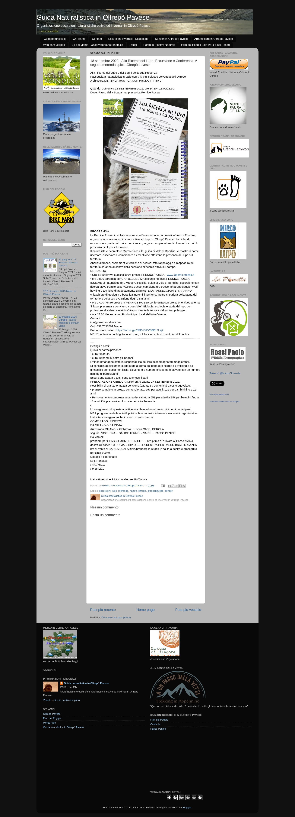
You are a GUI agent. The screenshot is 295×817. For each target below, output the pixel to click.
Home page (145, 610)
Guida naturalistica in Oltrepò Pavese (86, 683)
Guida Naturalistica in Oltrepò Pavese (92, 17)
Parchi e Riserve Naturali (159, 44)
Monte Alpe (49, 722)
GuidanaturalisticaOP (219, 394)
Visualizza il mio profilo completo (61, 700)
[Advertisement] (178, 760)
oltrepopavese (155, 490)
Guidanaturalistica (55, 38)
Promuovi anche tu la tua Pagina (224, 401)
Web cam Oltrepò (54, 44)
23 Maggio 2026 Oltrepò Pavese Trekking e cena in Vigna (69, 321)
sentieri (169, 490)
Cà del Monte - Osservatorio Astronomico (97, 44)
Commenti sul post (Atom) (116, 617)
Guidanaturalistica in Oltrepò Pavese (63, 727)
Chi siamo (79, 38)
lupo (114, 490)
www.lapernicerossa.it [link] (180, 274)
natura (133, 490)
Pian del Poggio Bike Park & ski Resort (205, 44)
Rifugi (133, 44)
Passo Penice (158, 728)
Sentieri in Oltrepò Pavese (171, 38)
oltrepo (142, 490)
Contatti (97, 38)
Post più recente (103, 610)
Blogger (186, 807)
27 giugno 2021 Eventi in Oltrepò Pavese (68, 262)
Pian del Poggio (52, 718)
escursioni (105, 490)
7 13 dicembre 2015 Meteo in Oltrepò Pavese (59, 293)
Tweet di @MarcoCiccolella (225, 373)
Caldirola (155, 724)
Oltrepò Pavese (52, 713)
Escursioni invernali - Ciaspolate (128, 38)
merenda (123, 490)
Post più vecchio (188, 610)
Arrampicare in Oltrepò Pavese (213, 38)
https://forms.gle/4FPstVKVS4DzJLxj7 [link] (139, 330)
